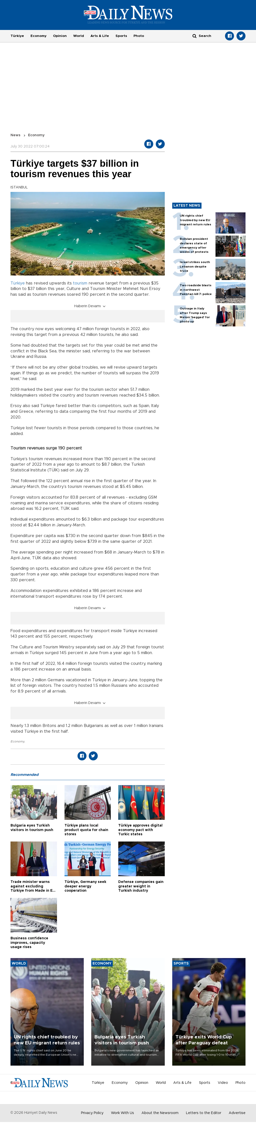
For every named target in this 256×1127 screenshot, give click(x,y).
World (78, 36)
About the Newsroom (160, 1113)
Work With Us (122, 1113)
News (15, 135)
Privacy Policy (92, 1113)
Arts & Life (99, 36)
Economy (38, 36)
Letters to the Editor (203, 1113)
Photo (139, 36)
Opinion (60, 36)
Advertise (237, 1113)
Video (223, 1083)
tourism (80, 283)
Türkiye (17, 36)
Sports (121, 36)
